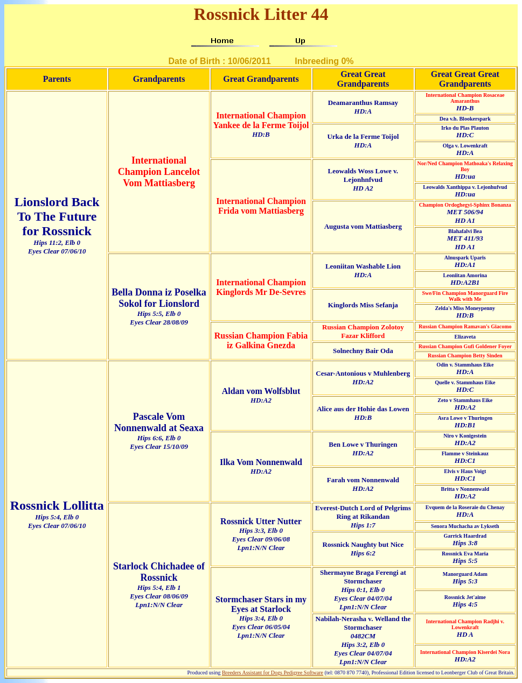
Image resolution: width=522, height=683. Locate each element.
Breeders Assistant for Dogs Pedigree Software (272, 672)
